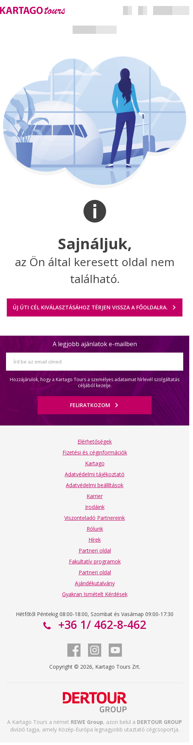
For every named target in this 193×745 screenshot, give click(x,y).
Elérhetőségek (95, 441)
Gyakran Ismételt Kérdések (95, 594)
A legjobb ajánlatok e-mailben (95, 344)
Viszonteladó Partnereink (94, 517)
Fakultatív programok (95, 561)
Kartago (95, 463)
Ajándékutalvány (95, 583)
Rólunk (95, 528)
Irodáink (95, 506)
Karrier (95, 496)
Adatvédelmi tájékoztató (95, 474)
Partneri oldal (95, 550)
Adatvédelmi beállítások (94, 485)
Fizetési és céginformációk (94, 452)
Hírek (94, 539)
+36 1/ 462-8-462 (100, 624)
